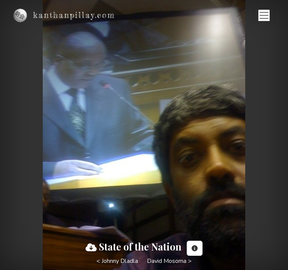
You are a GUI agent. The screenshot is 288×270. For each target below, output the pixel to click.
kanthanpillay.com (74, 15)
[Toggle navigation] (264, 15)
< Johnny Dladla (117, 261)
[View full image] (91, 247)
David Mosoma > (169, 261)
